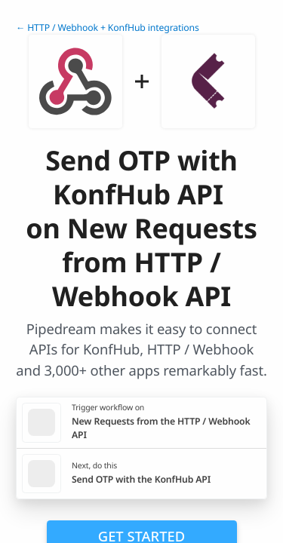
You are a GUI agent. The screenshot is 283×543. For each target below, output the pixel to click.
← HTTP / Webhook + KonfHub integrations (107, 27)
